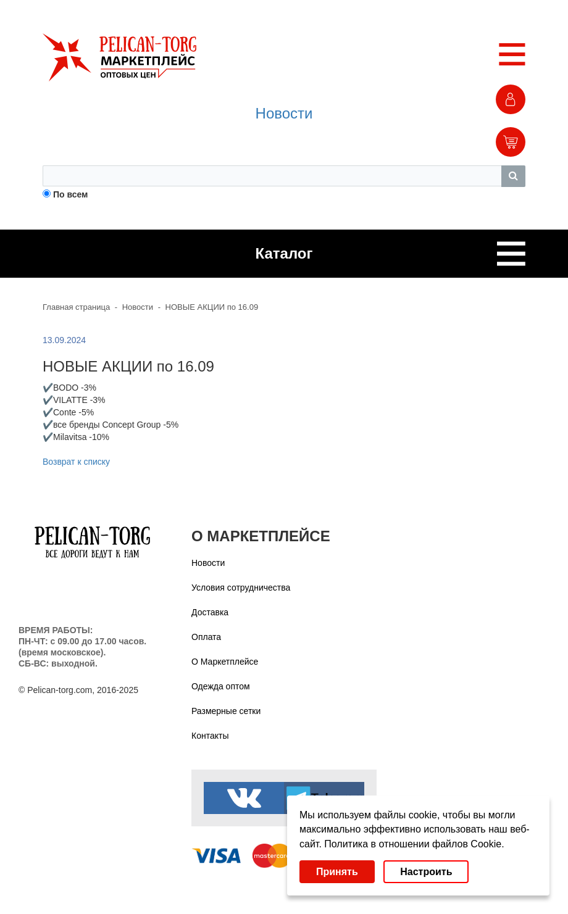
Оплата (206, 637)
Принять (337, 871)
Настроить (426, 871)
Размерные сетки (226, 711)
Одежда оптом (220, 686)
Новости (284, 113)
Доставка (209, 612)
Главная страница (76, 307)
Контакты (209, 736)
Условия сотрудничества (240, 587)
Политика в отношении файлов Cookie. (414, 844)
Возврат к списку (76, 462)
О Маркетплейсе (224, 662)
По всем (70, 194)
